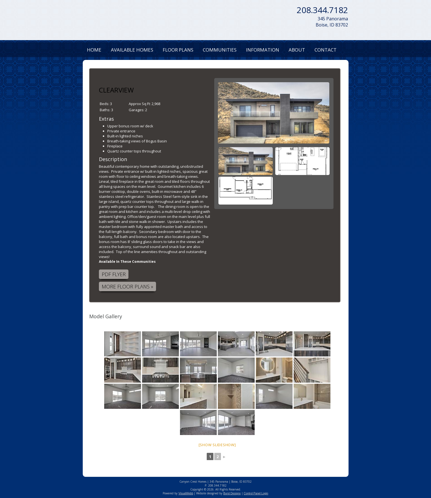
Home (94, 50)
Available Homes (132, 50)
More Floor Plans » (127, 286)
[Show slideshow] (217, 444)
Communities (220, 50)
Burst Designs (231, 493)
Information (262, 50)
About (297, 50)
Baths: (105, 109)
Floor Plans (178, 50)
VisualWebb (185, 493)
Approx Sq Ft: (140, 103)
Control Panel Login (256, 493)
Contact (326, 50)
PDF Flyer (114, 274)
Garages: (137, 109)
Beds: (105, 103)
